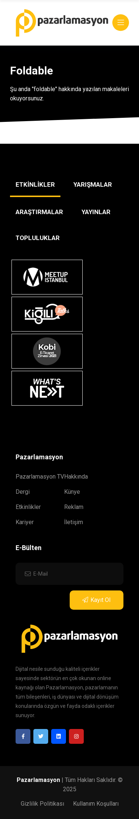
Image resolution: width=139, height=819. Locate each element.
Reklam (73, 506)
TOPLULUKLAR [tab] (38, 238)
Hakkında (76, 476)
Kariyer (25, 522)
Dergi (23, 491)
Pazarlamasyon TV (40, 476)
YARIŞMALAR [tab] (92, 184)
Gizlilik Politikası (42, 803)
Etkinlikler (28, 506)
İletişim (73, 522)
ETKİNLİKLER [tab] (35, 184)
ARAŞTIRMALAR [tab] (39, 212)
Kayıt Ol (96, 599)
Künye (72, 491)
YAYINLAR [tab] (96, 212)
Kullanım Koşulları (96, 803)
